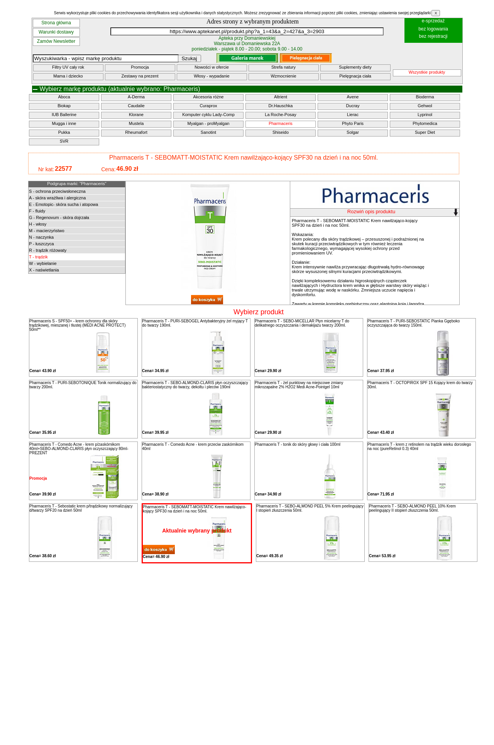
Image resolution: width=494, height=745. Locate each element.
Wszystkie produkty (427, 72)
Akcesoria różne (208, 96)
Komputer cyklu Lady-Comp (208, 114)
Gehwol (425, 105)
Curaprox (208, 105)
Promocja (140, 67)
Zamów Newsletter (56, 41)
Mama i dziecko (68, 76)
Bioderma (425, 96)
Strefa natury (283, 67)
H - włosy (37, 224)
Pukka (64, 132)
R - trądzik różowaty (47, 250)
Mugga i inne (64, 123)
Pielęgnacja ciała (355, 76)
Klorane (136, 114)
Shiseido (280, 132)
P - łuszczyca (41, 243)
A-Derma (136, 96)
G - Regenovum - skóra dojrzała (59, 217)
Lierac (353, 114)
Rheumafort (136, 132)
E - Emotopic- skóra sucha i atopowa (63, 204)
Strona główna (56, 22)
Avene (353, 96)
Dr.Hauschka (281, 105)
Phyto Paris (353, 123)
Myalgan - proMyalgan (209, 123)
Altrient (280, 96)
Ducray (353, 105)
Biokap (64, 105)
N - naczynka (41, 237)
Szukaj (189, 58)
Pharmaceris (281, 123)
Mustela (136, 123)
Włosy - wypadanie (211, 76)
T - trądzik (38, 257)
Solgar (353, 132)
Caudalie (136, 105)
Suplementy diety (355, 67)
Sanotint (208, 132)
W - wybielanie (43, 263)
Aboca (64, 96)
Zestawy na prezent (140, 76)
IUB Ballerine (64, 114)
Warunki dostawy (56, 32)
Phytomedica (425, 123)
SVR (64, 141)
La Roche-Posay (280, 114)
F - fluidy (37, 211)
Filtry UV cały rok (68, 67)
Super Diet (425, 132)
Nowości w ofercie (212, 67)
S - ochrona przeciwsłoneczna (57, 191)
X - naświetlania (44, 270)
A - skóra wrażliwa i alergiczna (57, 198)
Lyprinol (425, 114)
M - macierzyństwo (46, 230)
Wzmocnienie (283, 76)
